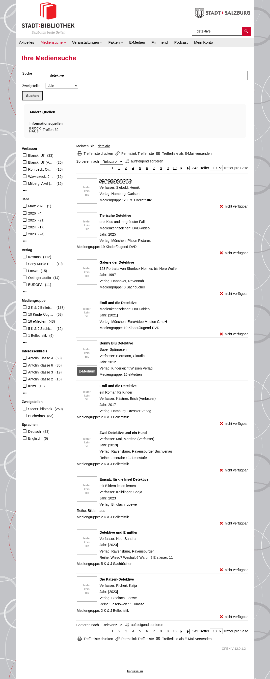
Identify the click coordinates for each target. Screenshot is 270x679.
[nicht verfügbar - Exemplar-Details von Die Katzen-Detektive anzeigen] (234, 617)
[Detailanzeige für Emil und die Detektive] (118, 303)
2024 (32, 227)
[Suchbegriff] (217, 31)
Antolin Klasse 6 (40, 365)
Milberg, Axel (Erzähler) (41, 183)
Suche (27, 73)
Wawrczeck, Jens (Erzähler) (41, 177)
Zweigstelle (31, 86)
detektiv (104, 146)
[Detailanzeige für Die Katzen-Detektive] (117, 579)
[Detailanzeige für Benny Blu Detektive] (116, 343)
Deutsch (34, 431)
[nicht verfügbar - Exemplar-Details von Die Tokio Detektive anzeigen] (234, 206)
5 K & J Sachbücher (41, 329)
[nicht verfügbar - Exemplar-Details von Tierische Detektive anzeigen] (234, 253)
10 (175, 168)
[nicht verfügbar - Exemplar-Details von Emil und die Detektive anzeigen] (234, 334)
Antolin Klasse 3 (40, 372)
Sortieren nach (87, 162)
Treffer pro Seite (235, 168)
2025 (32, 220)
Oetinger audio (39, 278)
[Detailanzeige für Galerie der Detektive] (117, 262)
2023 (32, 234)
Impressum (135, 671)
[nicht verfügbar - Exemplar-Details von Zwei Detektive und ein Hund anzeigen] (234, 470)
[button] (53, 42)
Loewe (33, 271)
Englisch (34, 438)
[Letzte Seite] (188, 168)
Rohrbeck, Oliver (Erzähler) (41, 169)
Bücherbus (36, 416)
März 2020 (36, 206)
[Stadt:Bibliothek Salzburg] (48, 18)
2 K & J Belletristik (41, 307)
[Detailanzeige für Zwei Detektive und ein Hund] (123, 433)
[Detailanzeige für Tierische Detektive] (115, 215)
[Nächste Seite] (182, 168)
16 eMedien (37, 321)
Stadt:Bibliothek (40, 409)
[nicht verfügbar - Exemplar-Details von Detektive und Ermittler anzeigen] (234, 570)
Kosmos (34, 257)
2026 (32, 213)
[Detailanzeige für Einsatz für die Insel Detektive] (124, 479)
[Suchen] (246, 31)
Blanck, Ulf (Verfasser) (41, 162)
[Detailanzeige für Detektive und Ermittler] (118, 532)
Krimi (32, 386)
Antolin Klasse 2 (40, 379)
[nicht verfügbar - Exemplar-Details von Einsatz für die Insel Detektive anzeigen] (234, 523)
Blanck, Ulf (36, 155)
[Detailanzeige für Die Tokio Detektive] (115, 181)
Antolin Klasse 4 (40, 358)
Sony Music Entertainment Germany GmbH (41, 264)
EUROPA (35, 285)
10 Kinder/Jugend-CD (41, 314)
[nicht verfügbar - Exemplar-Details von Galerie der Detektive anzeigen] (234, 294)
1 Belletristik (37, 336)
